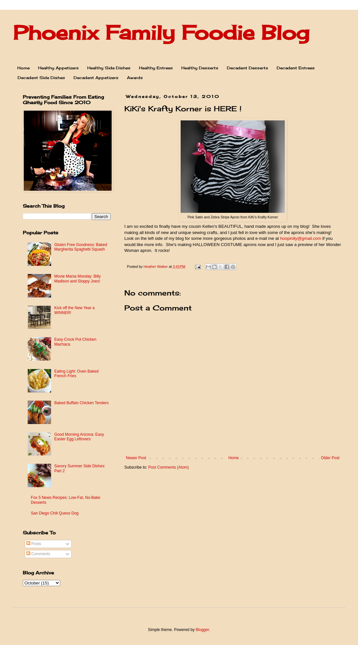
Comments (38, 554)
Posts (33, 544)
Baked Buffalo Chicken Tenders (81, 403)
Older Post (330, 458)
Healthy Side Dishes (109, 67)
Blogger (202, 629)
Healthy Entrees (156, 67)
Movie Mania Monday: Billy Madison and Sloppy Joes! (77, 278)
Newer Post (136, 458)
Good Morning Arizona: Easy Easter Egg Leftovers (79, 436)
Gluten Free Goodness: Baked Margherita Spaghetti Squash (80, 247)
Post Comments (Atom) (168, 467)
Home (23, 67)
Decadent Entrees (296, 67)
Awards (135, 77)
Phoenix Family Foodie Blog (161, 32)
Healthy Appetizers (58, 67)
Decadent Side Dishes (41, 77)
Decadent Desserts (247, 67)
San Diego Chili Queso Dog (55, 513)
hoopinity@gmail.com (300, 238)
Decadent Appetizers (96, 77)
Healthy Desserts (199, 67)
